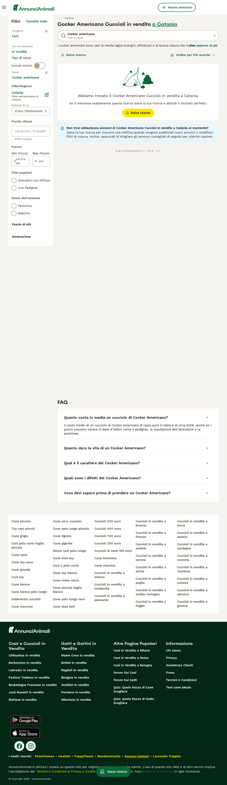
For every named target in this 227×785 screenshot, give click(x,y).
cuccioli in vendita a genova (192, 604)
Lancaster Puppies (167, 756)
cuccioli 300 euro (107, 543)
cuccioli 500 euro (107, 521)
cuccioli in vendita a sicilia (151, 569)
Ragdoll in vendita (74, 670)
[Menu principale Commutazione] (4, 7)
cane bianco (20, 584)
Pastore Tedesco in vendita (29, 677)
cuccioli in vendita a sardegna (192, 546)
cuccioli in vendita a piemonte (109, 598)
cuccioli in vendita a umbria (151, 546)
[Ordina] (193, 55)
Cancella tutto (36, 21)
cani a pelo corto (66, 565)
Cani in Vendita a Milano (132, 650)
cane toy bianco (65, 573)
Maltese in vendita (23, 700)
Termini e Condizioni (181, 680)
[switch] (39, 92)
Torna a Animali (24, 30)
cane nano (19, 555)
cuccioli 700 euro (107, 536)
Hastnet (64, 756)
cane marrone (22, 606)
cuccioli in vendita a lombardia (109, 586)
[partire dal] (20, 281)
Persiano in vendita (75, 692)
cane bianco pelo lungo (29, 592)
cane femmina (105, 558)
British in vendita (74, 663)
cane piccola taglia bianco (67, 590)
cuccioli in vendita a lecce (192, 523)
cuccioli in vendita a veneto (192, 535)
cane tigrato (62, 536)
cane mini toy (63, 558)
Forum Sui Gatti (125, 680)
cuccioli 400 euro (107, 529)
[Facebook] (19, 746)
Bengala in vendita (75, 677)
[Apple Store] (25, 733)
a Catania (164, 24)
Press (170, 672)
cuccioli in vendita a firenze (151, 535)
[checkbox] (14, 122)
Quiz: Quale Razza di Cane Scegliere (133, 689)
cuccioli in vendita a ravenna (192, 558)
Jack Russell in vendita (26, 692)
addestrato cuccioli (25, 599)
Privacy (171, 658)
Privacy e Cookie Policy (87, 771)
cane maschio (105, 565)
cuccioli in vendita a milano (109, 575)
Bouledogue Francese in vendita (33, 685)
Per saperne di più (204, 45)
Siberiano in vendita (76, 700)
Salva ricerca (73, 55)
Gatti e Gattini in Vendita (78, 646)
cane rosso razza (66, 580)
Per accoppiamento (29, 76)
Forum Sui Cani (125, 672)
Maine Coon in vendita (78, 655)
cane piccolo (21, 521)
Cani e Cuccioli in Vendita (27, 646)
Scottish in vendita (75, 685)
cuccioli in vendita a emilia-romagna (151, 592)
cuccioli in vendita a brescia (151, 523)
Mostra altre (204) (36, 196)
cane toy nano (22, 562)
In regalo (22, 66)
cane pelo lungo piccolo (71, 529)
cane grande (20, 570)
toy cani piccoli (23, 529)
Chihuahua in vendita (24, 655)
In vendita (22, 56)
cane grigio (19, 536)
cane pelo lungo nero (69, 599)
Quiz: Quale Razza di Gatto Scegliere (134, 701)
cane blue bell (64, 606)
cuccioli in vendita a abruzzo (192, 592)
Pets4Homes (44, 756)
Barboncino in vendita (25, 663)
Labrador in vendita (23, 670)
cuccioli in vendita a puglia (151, 581)
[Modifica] (47, 214)
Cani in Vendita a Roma (131, 658)
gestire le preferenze (157, 771)
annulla (41, 100)
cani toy (17, 577)
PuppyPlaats (83, 756)
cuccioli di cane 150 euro (113, 551)
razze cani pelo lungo (69, 551)
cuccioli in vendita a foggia (151, 604)
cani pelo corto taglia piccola (27, 545)
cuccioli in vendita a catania (192, 581)
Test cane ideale (178, 687)
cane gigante (62, 543)
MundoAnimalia (108, 756)
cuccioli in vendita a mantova (192, 569)
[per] (41, 281)
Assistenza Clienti (179, 665)
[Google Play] (25, 720)
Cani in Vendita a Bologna (133, 665)
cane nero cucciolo (67, 521)
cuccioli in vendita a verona (151, 558)
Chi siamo (173, 650)
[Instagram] (31, 746)
